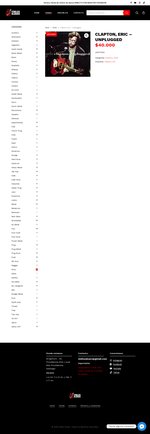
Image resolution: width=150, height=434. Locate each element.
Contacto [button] (72, 406)
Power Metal (16, 241)
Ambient (15, 41)
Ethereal (15, 118)
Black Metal (16, 53)
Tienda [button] (62, 406)
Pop (13, 229)
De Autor (15, 90)
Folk (13, 127)
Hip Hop (14, 172)
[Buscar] (126, 12)
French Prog (16, 131)
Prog (13, 245)
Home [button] (52, 406)
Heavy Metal (16, 167)
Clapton (107, 62)
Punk (13, 257)
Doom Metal (16, 106)
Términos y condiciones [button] (90, 406)
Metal (13, 204)
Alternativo (16, 37)
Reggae (14, 265)
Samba (14, 278)
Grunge (14, 155)
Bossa (14, 61)
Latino (14, 200)
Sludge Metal (17, 294)
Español (14, 114)
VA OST (14, 318)
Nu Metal (15, 225)
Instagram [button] (117, 360)
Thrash (14, 306)
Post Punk (15, 233)
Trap (13, 310)
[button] (86, 35)
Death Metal (16, 94)
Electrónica (16, 110)
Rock (13, 269)
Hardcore (15, 163)
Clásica (14, 78)
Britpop (14, 69)
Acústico (15, 33)
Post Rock (15, 237)
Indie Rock (15, 180)
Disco (13, 102)
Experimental (17, 123)
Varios (14, 323)
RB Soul (14, 261)
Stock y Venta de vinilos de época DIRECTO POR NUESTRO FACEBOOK (75, 3)
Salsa (13, 274)
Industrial (15, 184)
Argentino (15, 45)
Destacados (16, 98)
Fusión (14, 139)
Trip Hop (15, 314)
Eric (114, 62)
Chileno (14, 74)
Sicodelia (15, 282)
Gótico (14, 147)
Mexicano (15, 212)
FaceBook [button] (117, 364)
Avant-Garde (16, 49)
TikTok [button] (116, 372)
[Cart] (143, 12)
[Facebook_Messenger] (141, 426)
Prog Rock (15, 253)
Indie (13, 176)
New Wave (15, 216)
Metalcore (15, 208)
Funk (13, 135)
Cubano (14, 86)
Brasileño (15, 65)
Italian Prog (16, 188)
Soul (13, 298)
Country (14, 82)
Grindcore (15, 151)
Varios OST (16, 327)
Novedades (16, 220)
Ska (13, 290)
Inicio (47, 28)
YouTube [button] (117, 368)
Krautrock (15, 196)
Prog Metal (16, 249)
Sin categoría (17, 286)
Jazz (13, 192)
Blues (13, 57)
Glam (13, 143)
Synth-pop (16, 302)
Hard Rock (15, 159)
